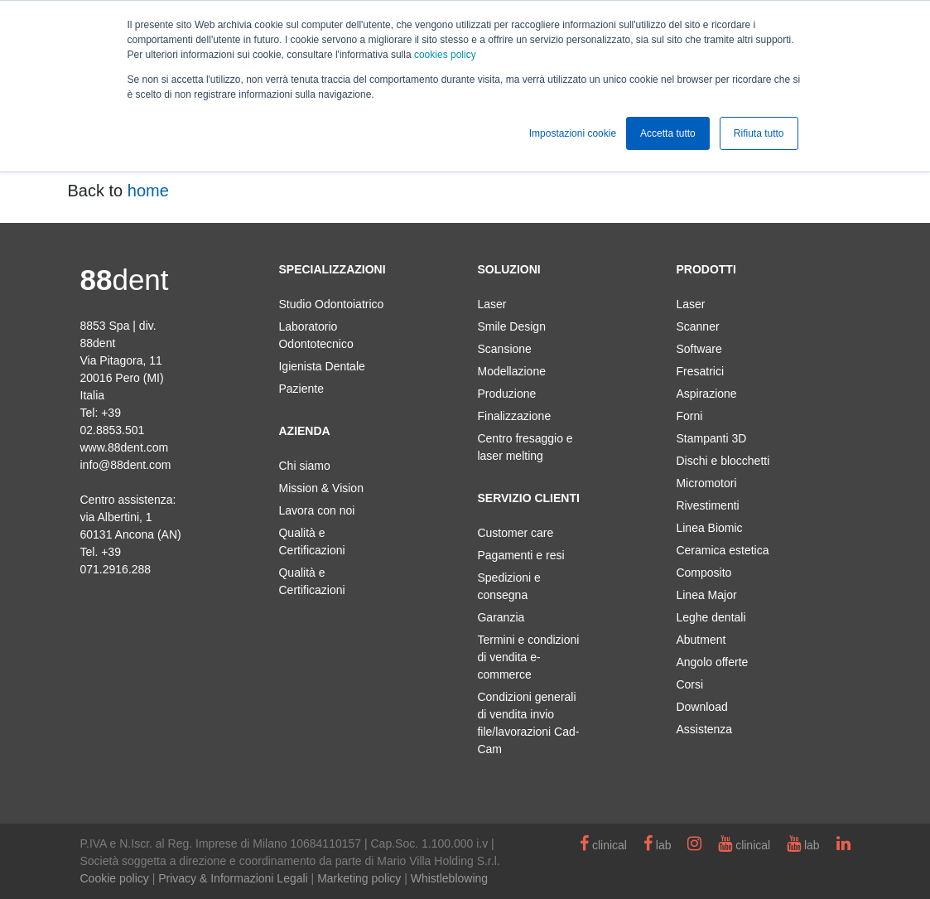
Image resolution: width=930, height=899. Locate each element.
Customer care (515, 532)
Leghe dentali (710, 617)
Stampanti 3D (711, 438)
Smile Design (511, 326)
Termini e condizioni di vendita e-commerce (528, 657)
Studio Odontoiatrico (330, 304)
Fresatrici (700, 371)
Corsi (689, 684)
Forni (689, 416)
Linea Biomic (709, 527)
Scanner (697, 326)
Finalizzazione (514, 416)
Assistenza (704, 729)
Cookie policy (114, 878)
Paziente (300, 388)
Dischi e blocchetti (722, 460)
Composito (703, 572)
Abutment (700, 639)
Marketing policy (359, 878)
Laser (491, 304)
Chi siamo (304, 465)
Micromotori (706, 483)
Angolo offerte (712, 662)
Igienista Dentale (321, 366)
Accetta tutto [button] (668, 133)
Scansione (504, 348)
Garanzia (500, 617)
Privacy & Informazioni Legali (233, 878)
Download (701, 706)
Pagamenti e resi (520, 555)
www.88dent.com (124, 447)
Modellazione (511, 371)
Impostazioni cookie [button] (572, 133)
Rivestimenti (707, 505)
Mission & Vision (320, 488)
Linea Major (706, 595)
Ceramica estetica (722, 550)
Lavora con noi (316, 510)
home (148, 190)
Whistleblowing (449, 878)
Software (698, 348)
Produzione (506, 393)
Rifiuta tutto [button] (759, 133)
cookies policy (445, 54)
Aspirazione (706, 393)
